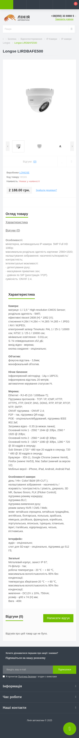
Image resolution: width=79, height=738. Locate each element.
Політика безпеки (27, 676)
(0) (35, 161)
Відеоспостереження (31, 39)
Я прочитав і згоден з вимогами (31, 676)
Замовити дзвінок (64, 19)
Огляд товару (17, 214)
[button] (33, 4)
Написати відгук (58, 618)
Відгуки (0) (13, 230)
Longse (24, 172)
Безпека (12, 39)
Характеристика (17, 222)
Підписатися (64, 669)
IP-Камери (51, 39)
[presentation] (8, 146)
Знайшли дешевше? (46, 190)
